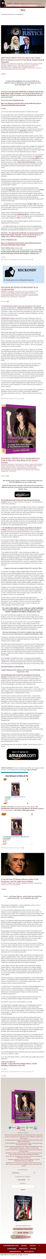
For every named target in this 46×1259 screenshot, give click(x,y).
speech (35, 158)
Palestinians (8, 69)
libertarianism (17, 67)
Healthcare (20, 292)
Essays (33, 1245)
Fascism (3, 65)
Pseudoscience (33, 295)
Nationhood (25, 294)
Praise (33, 1248)
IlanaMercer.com (10, 1245)
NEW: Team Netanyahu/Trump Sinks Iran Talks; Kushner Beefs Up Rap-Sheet (24, 1135)
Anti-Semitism (11, 63)
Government (34, 65)
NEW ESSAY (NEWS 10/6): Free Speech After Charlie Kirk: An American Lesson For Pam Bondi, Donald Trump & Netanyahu (22, 60)
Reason (14, 469)
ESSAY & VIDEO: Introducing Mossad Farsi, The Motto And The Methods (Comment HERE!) (24, 1150)
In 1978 (41, 190)
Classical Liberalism (29, 464)
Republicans (5, 296)
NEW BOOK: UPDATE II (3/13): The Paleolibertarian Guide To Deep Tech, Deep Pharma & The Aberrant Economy (20, 460)
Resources (29, 1251)
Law (19, 66)
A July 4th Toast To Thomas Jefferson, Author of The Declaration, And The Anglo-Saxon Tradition (20, 880)
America (3, 63)
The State (22, 69)
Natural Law (32, 467)
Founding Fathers (27, 883)
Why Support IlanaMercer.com (23, 1225)
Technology (14, 296)
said (18, 218)
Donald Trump (37, 63)
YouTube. (21, 1127)
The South (22, 296)
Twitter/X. (12, 1127)
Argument (20, 63)
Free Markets (10, 465)
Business (11, 291)
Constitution (28, 63)
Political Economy (21, 295)
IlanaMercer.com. (19, 100)
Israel (15, 66)
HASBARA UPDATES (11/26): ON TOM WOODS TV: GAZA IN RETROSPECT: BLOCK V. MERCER (24, 1160)
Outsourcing (33, 294)
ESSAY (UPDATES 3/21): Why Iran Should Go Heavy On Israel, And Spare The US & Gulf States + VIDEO (23, 1144)
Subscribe (11, 1248)
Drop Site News (34, 253)
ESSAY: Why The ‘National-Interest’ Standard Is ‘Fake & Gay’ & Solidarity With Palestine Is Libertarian (24, 1157)
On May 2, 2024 (32, 204)
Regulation (21, 469)
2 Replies (3, 889)
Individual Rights (6, 66)
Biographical (15, 1251)
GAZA (27, 65)
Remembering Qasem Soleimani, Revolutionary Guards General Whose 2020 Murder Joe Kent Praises (23, 1140)
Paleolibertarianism (7, 295)
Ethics (3, 465)
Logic (19, 467)
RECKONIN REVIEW (24, 308)
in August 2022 (11, 190)
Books (24, 1245)
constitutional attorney (22, 214)
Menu (23, 10)
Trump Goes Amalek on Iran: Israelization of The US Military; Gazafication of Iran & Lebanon (24, 1137)
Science (37, 469)
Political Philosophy (30, 468)
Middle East (31, 67)
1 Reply (3, 74)
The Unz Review (35, 93)
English (18, 883)
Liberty (24, 67)
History (3, 884)
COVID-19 (25, 291)
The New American (16, 95)
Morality (24, 467)
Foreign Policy (12, 65)
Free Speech (21, 65)
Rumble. (29, 1127)
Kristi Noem (23, 131)
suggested (38, 156)
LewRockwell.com (31, 95)
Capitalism (18, 291)
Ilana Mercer (14, 259)
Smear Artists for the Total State (26, 162)
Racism (15, 69)
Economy (32, 291)
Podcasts (23, 1248)
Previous (3, 1075)
